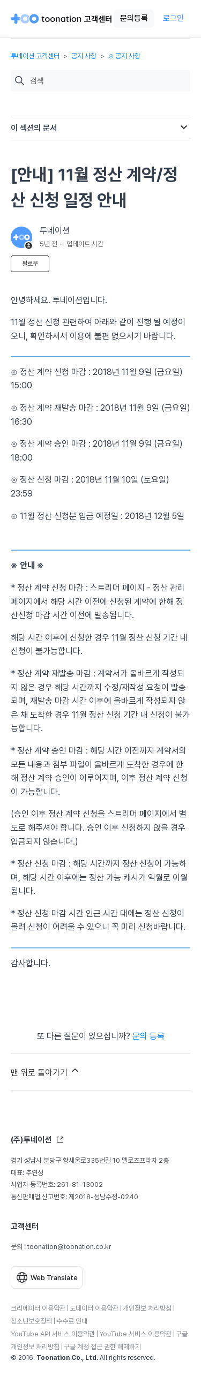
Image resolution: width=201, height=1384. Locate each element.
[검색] (107, 81)
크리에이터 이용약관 (38, 1308)
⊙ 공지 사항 (124, 56)
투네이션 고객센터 (35, 56)
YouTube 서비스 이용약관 (135, 1334)
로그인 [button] (173, 18)
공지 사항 (83, 56)
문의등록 (134, 18)
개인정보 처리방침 (147, 1308)
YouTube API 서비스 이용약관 (53, 1334)
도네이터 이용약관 (94, 1308)
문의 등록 (148, 1036)
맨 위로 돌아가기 (45, 1071)
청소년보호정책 (31, 1321)
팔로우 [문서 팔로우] (30, 263)
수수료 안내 (71, 1321)
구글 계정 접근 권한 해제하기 (102, 1347)
